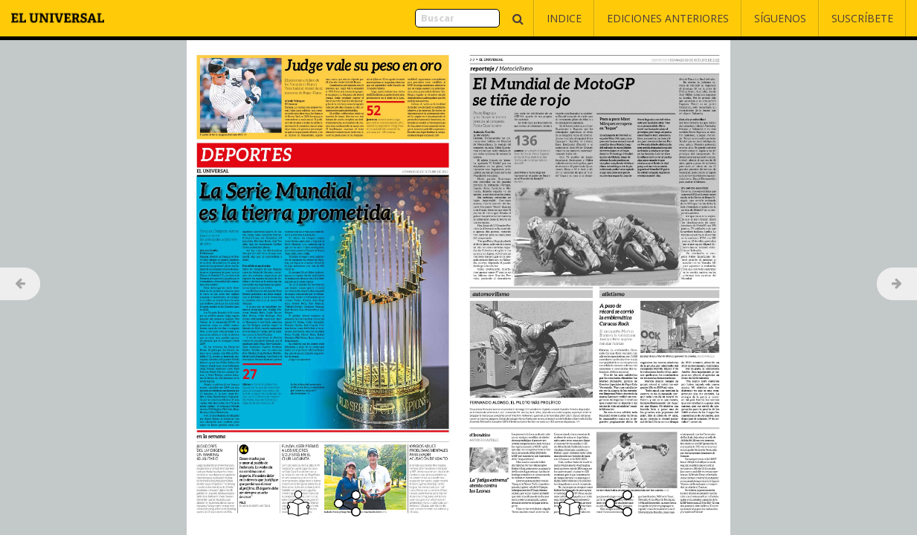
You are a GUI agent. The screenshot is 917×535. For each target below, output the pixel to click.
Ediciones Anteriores (668, 18)
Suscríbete (862, 18)
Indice (564, 18)
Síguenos (780, 18)
